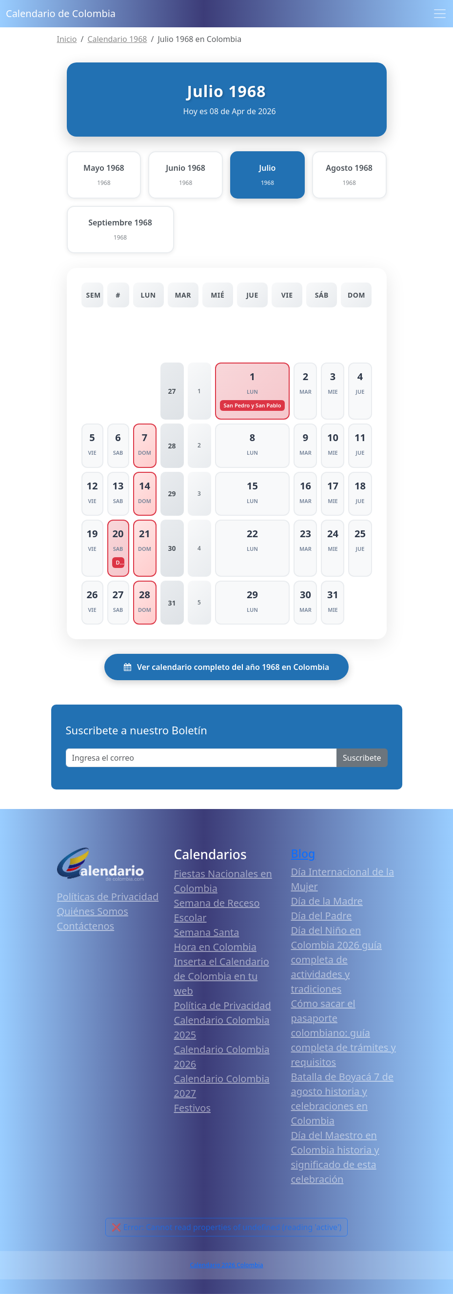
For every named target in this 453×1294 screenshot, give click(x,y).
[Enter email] (201, 757)
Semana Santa (206, 932)
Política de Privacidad (222, 1005)
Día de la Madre (327, 901)
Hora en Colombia (215, 946)
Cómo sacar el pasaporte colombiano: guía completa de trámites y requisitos (343, 1033)
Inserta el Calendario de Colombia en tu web (221, 976)
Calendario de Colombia (61, 13)
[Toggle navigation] (440, 13)
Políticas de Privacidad (108, 896)
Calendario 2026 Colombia (226, 1265)
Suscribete (362, 757)
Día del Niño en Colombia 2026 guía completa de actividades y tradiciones (336, 959)
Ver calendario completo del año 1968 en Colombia (226, 667)
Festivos (192, 1107)
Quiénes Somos (92, 911)
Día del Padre (321, 915)
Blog (303, 853)
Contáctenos (86, 925)
